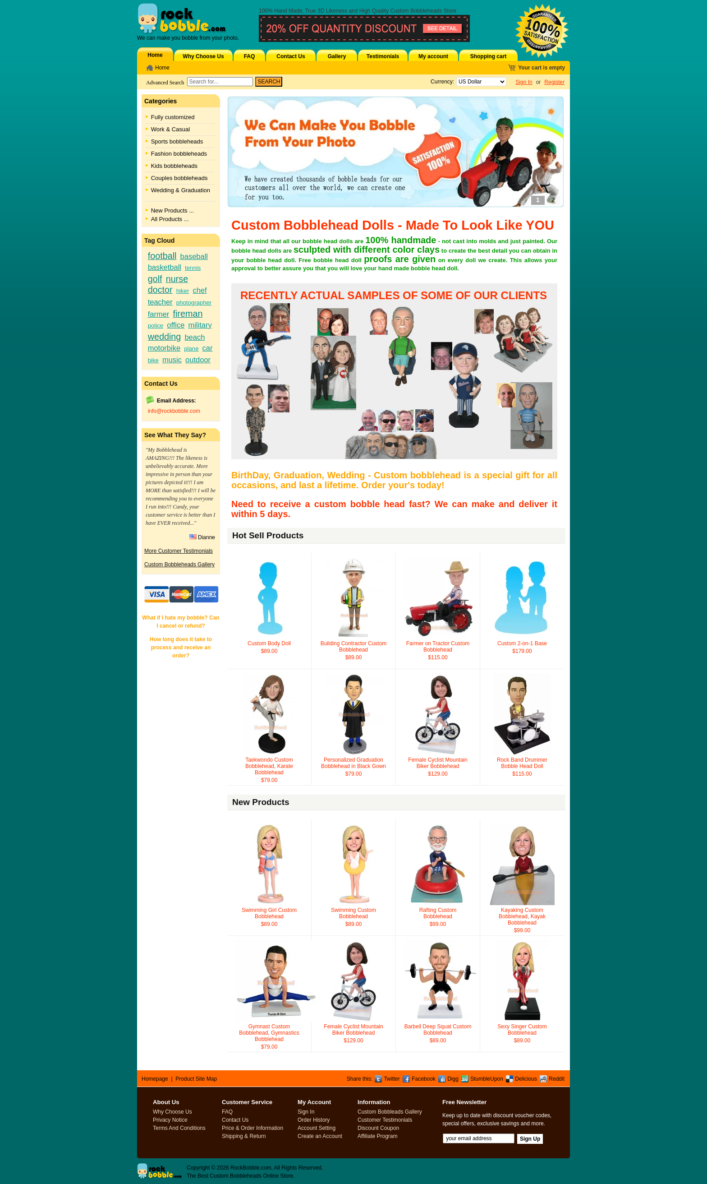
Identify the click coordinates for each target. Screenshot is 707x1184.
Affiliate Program (377, 1136)
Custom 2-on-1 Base (522, 643)
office (175, 325)
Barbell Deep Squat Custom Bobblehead (438, 1029)
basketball (164, 267)
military (199, 325)
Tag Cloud (159, 240)
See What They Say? (175, 435)
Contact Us (290, 56)
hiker (182, 290)
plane (191, 348)
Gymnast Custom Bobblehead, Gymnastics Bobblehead (269, 1032)
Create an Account (320, 1136)
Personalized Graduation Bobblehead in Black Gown (353, 763)
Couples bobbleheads (179, 178)
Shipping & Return (244, 1136)
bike (153, 360)
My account (433, 56)
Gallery (337, 56)
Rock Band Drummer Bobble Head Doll (522, 763)
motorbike (164, 348)
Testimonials (383, 56)
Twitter (391, 1079)
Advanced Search (165, 82)
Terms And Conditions (179, 1128)
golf (155, 279)
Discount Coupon (378, 1128)
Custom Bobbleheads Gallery (179, 564)
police (155, 325)
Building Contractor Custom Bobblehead (354, 646)
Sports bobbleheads (177, 141)
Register (554, 82)
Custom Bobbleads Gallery (390, 1112)
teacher (160, 302)
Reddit (557, 1079)
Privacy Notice (170, 1120)
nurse (177, 279)
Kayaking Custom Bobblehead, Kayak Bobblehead (522, 916)
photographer (193, 302)
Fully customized (173, 117)
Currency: (440, 82)
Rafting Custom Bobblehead (438, 913)
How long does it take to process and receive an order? (181, 647)
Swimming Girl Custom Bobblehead (269, 913)
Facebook (424, 1079)
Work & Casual (170, 129)
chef (200, 290)
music (172, 360)
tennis (193, 267)
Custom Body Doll (269, 643)
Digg (453, 1079)
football (162, 256)
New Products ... (172, 210)
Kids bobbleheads (174, 165)
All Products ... (170, 219)
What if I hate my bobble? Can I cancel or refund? (180, 622)
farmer (159, 314)
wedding (164, 337)
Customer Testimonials (385, 1120)
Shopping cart (488, 56)
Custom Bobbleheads (416, 11)
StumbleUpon (486, 1079)
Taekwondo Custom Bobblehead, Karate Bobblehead (269, 766)
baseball (194, 256)
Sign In (523, 82)
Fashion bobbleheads (179, 153)
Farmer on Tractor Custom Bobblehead (438, 646)
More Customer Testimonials (178, 551)
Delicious (526, 1079)
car (207, 348)
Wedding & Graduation (180, 190)
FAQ (249, 56)
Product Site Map (196, 1079)
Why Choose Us (203, 56)
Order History (314, 1120)
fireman (187, 314)
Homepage (155, 1079)
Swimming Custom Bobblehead (353, 913)
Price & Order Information (252, 1128)
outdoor (198, 360)
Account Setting (316, 1128)
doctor (160, 290)
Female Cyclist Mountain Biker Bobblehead (437, 763)
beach (194, 337)
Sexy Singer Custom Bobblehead (521, 1029)
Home (154, 55)
